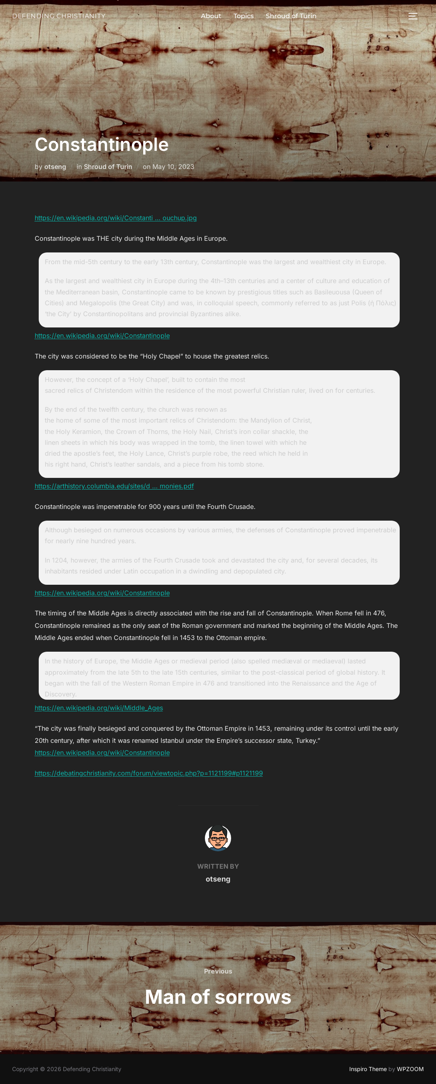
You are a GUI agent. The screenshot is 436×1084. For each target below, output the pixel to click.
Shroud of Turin (287, 16)
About (207, 16)
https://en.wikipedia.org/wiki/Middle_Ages (99, 708)
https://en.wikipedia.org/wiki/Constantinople (102, 335)
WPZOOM (410, 1068)
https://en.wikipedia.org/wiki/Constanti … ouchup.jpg (116, 218)
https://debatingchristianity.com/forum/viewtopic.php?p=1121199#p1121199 (149, 773)
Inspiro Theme (368, 1068)
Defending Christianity (55, 15)
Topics (239, 16)
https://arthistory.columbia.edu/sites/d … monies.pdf (114, 486)
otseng (55, 167)
